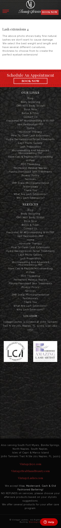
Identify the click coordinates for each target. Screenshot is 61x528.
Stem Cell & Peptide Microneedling (30, 157)
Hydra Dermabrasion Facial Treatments (30, 139)
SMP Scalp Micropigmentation (30, 183)
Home (30, 128)
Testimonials (30, 186)
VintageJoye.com (30, 464)
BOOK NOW (49, 12)
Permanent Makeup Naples (30, 168)
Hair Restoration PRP (30, 124)
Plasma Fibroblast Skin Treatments (30, 171)
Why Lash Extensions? (30, 198)
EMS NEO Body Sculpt (31, 105)
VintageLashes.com (30, 478)
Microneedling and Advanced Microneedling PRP (30, 151)
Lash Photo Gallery (30, 143)
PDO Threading (30, 164)
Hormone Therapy (30, 132)
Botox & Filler (30, 113)
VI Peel (30, 160)
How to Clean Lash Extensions (30, 135)
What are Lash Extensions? (30, 194)
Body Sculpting (30, 102)
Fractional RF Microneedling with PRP (30, 120)
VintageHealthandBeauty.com (30, 471)
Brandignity (35, 522)
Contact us (30, 117)
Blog (30, 98)
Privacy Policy (31, 175)
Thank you (30, 190)
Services (30, 179)
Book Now (31, 81)
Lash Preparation (30, 146)
